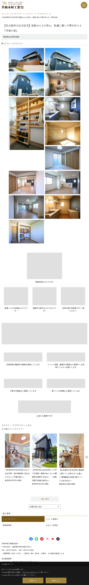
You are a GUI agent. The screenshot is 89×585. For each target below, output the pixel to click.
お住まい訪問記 (52, 525)
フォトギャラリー (10, 519)
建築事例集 (7, 525)
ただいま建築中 (52, 519)
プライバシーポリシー (29, 572)
